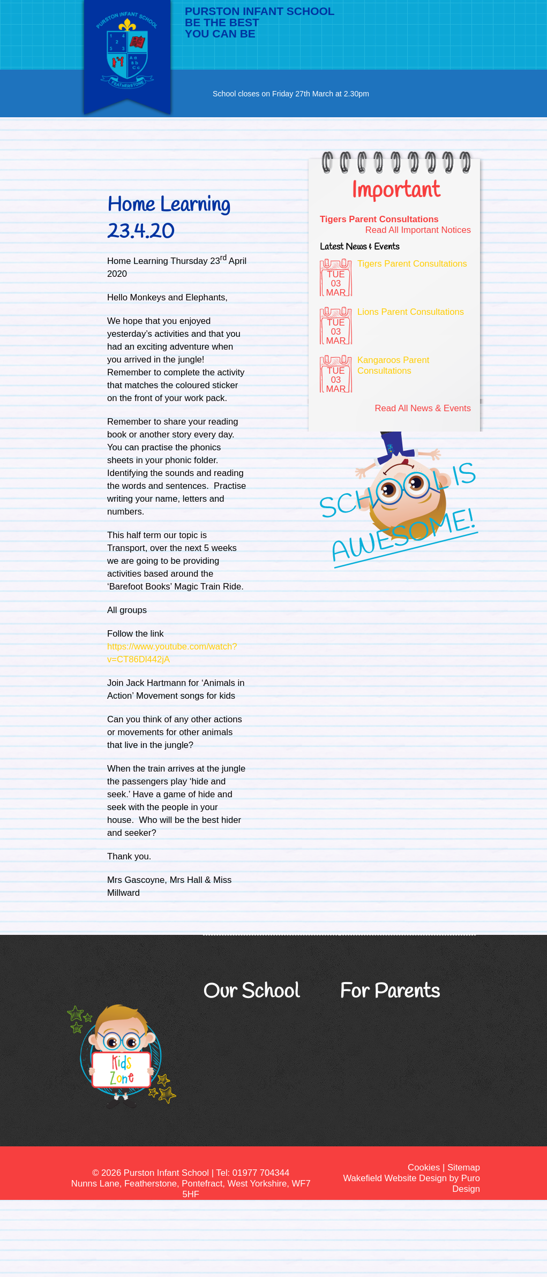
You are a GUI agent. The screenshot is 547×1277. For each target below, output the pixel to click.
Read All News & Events (422, 408)
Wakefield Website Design (394, 1178)
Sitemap (463, 1167)
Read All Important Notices (418, 230)
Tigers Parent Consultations (379, 219)
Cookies (424, 1167)
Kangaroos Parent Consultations (393, 365)
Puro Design (466, 1183)
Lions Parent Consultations (410, 312)
